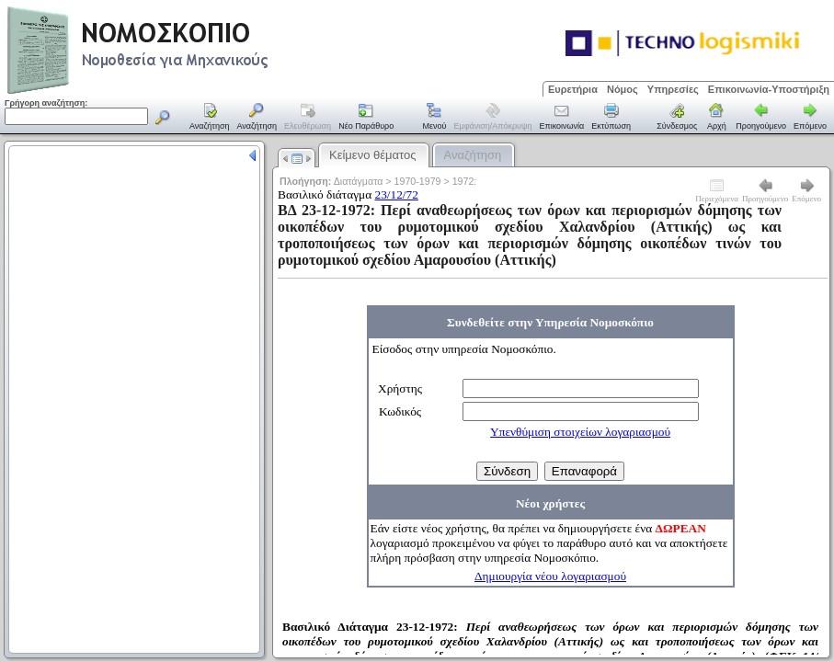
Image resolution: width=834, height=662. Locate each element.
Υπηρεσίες (673, 89)
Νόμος (622, 89)
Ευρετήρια (573, 89)
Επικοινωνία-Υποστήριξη (768, 89)
